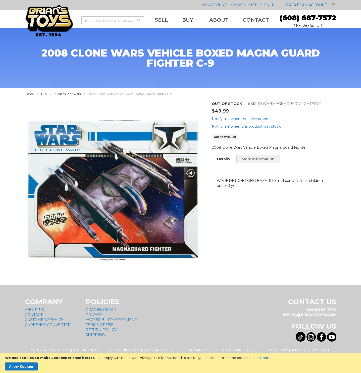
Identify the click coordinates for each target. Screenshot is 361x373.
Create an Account (306, 5)
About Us (34, 309)
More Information (258, 159)
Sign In (267, 5)
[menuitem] (161, 20)
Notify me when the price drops (240, 119)
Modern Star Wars (68, 94)
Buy (44, 94)
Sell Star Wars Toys (50, 350)
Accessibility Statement (111, 319)
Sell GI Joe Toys (273, 350)
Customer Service (44, 319)
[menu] (212, 20)
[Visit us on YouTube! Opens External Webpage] (331, 337)
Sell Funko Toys (124, 350)
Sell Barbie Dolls (90, 350)
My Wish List (243, 5)
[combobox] (112, 20)
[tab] (223, 159)
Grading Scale (101, 309)
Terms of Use (100, 325)
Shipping (95, 335)
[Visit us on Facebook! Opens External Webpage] (321, 337)
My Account (214, 5)
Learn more (261, 358)
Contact (33, 314)
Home (29, 94)
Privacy (94, 314)
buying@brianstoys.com (309, 314)
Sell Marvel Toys (159, 350)
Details (223, 159)
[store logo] (49, 21)
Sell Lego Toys (305, 350)
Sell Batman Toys (195, 350)
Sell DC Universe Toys (235, 350)
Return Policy (101, 330)
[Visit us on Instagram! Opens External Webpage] (311, 337)
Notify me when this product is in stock (246, 126)
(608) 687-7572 (308, 18)
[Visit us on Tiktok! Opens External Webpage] (300, 337)
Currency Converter (48, 325)
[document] (180, 363)
